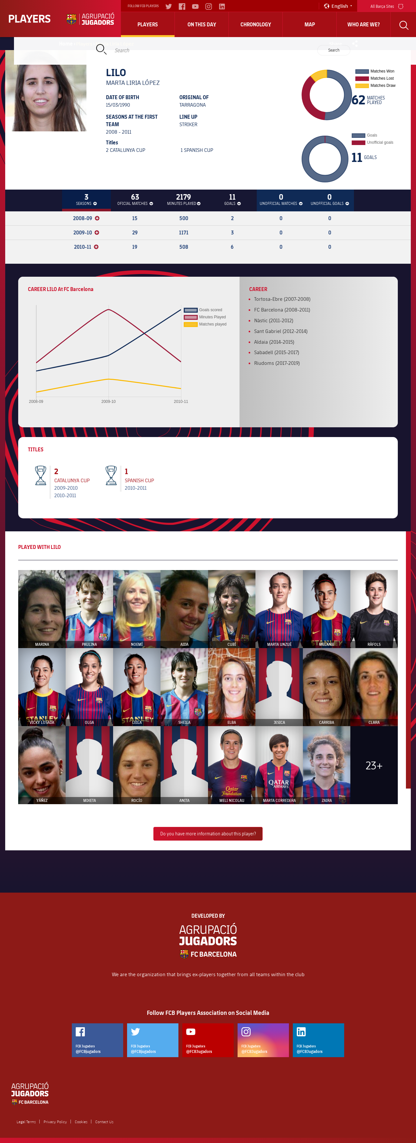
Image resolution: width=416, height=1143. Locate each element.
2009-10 (86, 232)
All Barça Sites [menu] (386, 6)
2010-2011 (65, 495)
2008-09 (86, 218)
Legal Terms (26, 1121)
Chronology (255, 24)
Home (66, 43)
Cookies (81, 1121)
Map (310, 24)
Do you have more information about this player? (208, 833)
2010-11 (86, 247)
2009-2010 (66, 488)
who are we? (363, 24)
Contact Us (104, 1121)
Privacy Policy (55, 1121)
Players (147, 24)
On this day (202, 24)
